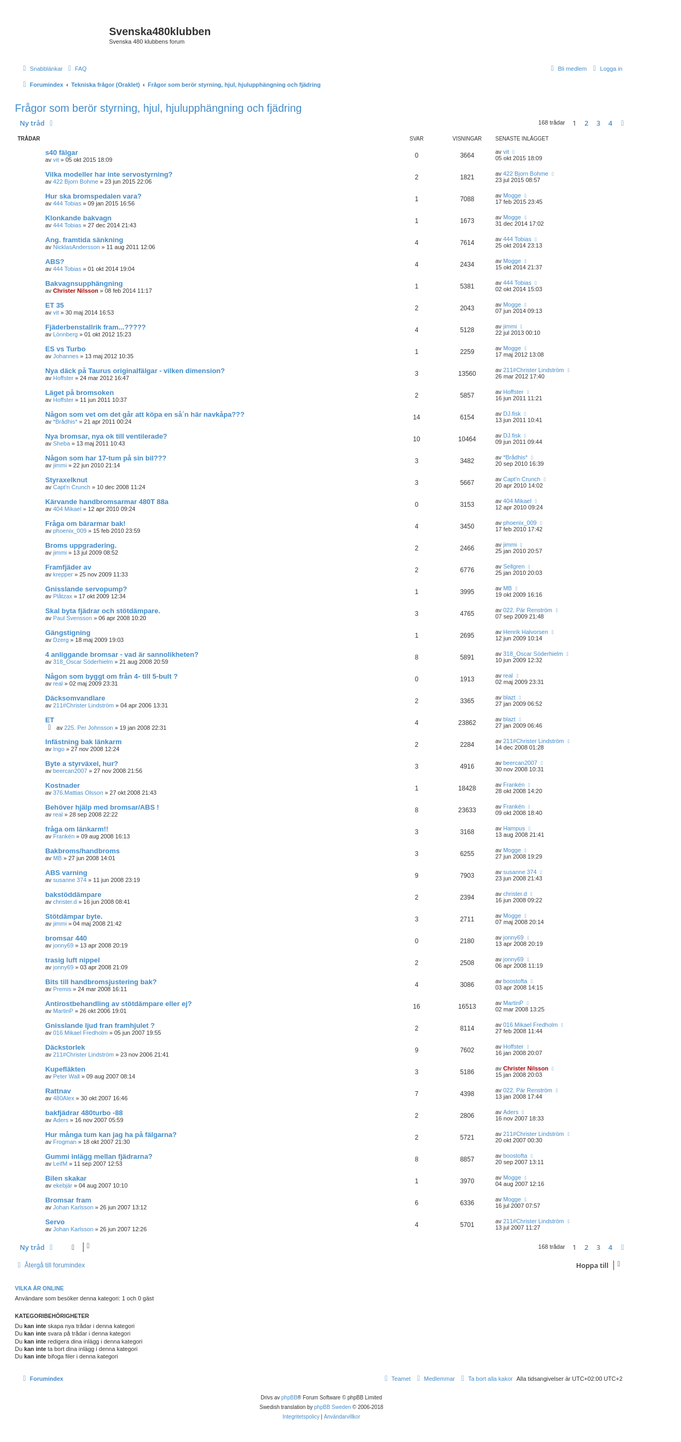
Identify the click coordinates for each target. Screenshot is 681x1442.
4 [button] (610, 123)
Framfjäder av (68, 567)
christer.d (65, 902)
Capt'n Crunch (71, 487)
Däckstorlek (65, 1047)
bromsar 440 (66, 938)
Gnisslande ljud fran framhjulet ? (100, 1025)
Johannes (66, 356)
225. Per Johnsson (88, 727)
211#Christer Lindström (533, 370)
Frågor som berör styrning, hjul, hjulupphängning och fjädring (158, 108)
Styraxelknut (66, 480)
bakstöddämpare (73, 895)
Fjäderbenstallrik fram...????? (95, 327)
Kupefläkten (65, 1069)
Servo (55, 1222)
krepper (63, 574)
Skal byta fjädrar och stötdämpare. (102, 611)
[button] (622, 123)
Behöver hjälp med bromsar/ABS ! (102, 807)
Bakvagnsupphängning (84, 283)
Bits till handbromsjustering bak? (101, 982)
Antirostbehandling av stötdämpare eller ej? (118, 1004)
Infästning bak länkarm (83, 742)
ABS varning (66, 873)
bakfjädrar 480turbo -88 (84, 1113)
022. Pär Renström (527, 610)
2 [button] (586, 123)
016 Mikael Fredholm (80, 1032)
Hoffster (63, 378)
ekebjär (62, 1185)
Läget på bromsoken (79, 393)
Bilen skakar (66, 1178)
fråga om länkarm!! (77, 829)
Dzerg (61, 640)
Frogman (65, 1142)
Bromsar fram (68, 1200)
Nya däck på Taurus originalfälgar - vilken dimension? (135, 371)
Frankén (514, 784)
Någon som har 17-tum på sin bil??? (106, 458)
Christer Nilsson (75, 290)
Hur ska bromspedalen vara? (93, 196)
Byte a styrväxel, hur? (81, 764)
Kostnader (62, 785)
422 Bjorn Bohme (75, 181)
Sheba (61, 443)
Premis (62, 989)
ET (49, 720)
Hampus (514, 828)
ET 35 (54, 305)
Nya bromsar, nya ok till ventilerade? (106, 436)
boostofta (515, 981)
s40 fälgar (61, 152)
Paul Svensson (72, 618)
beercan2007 (70, 771)
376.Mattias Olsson (78, 792)
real (58, 683)
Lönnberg (65, 334)
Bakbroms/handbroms (82, 851)
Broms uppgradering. (81, 545)
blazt (509, 697)
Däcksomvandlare (75, 698)
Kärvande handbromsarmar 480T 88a (107, 502)
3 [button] (598, 123)
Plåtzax (62, 596)
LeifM (60, 1163)
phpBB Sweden (332, 1407)
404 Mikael (67, 509)
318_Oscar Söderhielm (83, 661)
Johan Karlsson (73, 1207)
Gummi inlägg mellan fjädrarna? (99, 1156)
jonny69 (63, 945)
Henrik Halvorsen (525, 632)
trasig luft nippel (72, 960)
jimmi (510, 326)
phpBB (289, 1397)
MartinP (63, 1011)
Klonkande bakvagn (78, 218)
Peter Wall (66, 1076)
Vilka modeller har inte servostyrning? (108, 174)
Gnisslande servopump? (86, 589)
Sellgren (514, 566)
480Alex (63, 1098)
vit (56, 159)
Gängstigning (67, 633)
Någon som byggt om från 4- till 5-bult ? (111, 676)
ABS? (54, 262)
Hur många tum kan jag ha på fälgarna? (111, 1135)
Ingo (58, 749)
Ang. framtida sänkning (84, 240)
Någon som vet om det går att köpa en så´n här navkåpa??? (144, 414)
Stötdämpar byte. (74, 916)
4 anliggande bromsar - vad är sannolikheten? (121, 654)
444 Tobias (67, 203)
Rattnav (58, 1091)
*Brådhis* (65, 421)
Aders (61, 1120)
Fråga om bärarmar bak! (85, 524)
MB (507, 588)
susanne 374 (70, 880)
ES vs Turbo (65, 349)
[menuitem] (76, 68)
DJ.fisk (512, 413)
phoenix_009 (70, 531)
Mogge (512, 195)
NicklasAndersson (76, 247)
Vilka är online (39, 1288)
